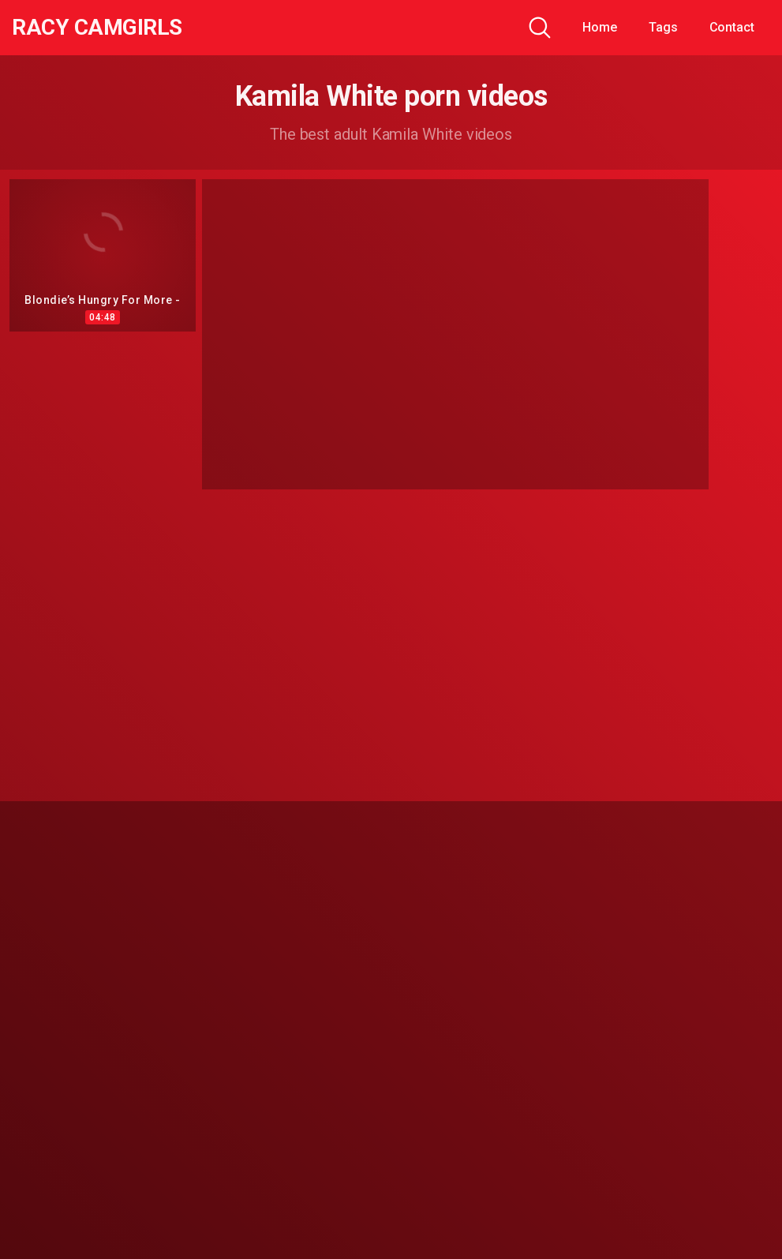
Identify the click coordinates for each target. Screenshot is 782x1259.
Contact (731, 27)
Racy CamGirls (97, 28)
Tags (663, 27)
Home (599, 27)
